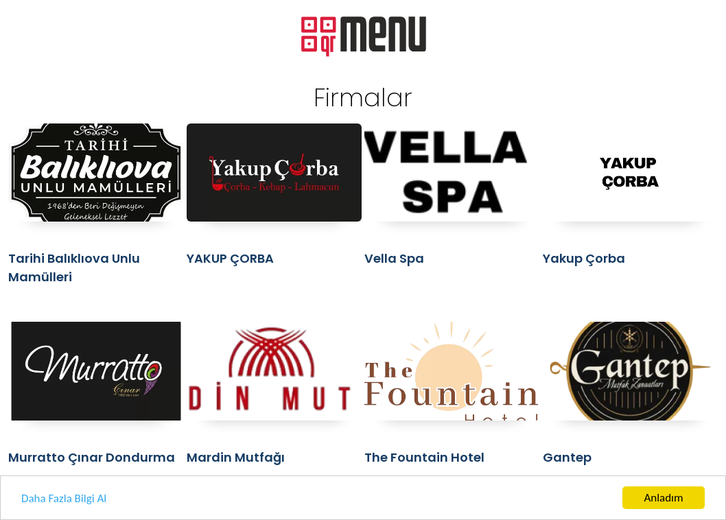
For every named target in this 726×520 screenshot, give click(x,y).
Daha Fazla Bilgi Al (63, 503)
